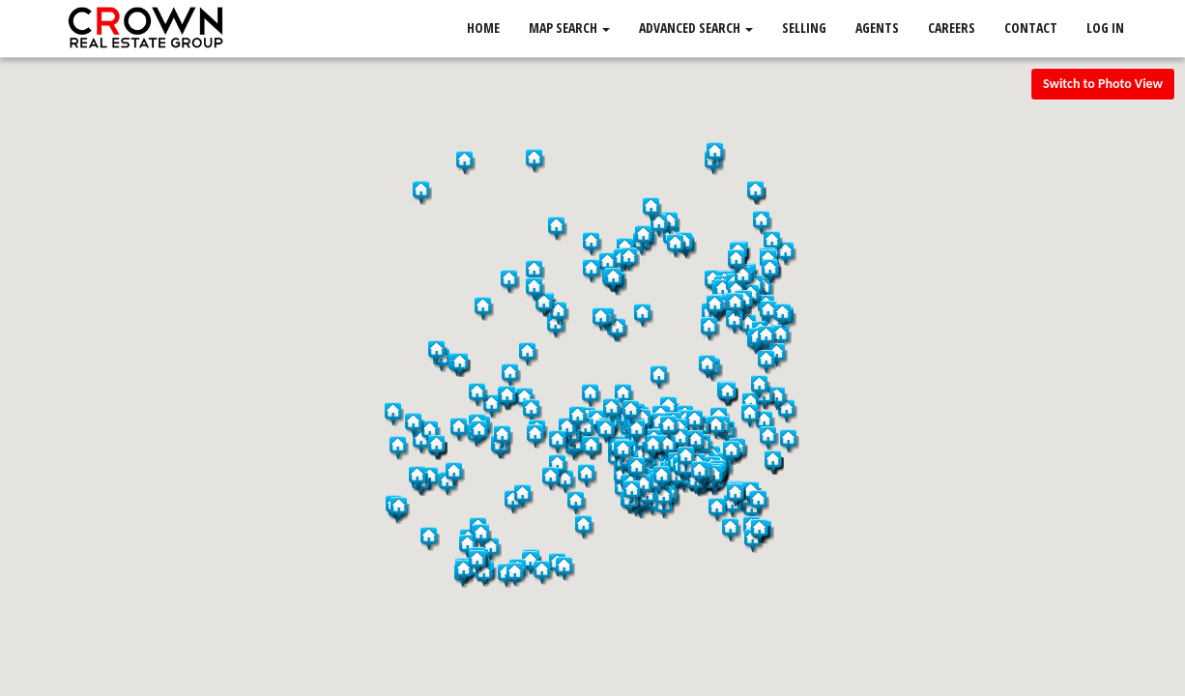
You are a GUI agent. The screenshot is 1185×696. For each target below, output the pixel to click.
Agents (877, 28)
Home (483, 28)
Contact (1030, 28)
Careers (951, 28)
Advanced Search (696, 28)
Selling (804, 28)
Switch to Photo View (1103, 83)
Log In (1105, 28)
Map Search (569, 28)
